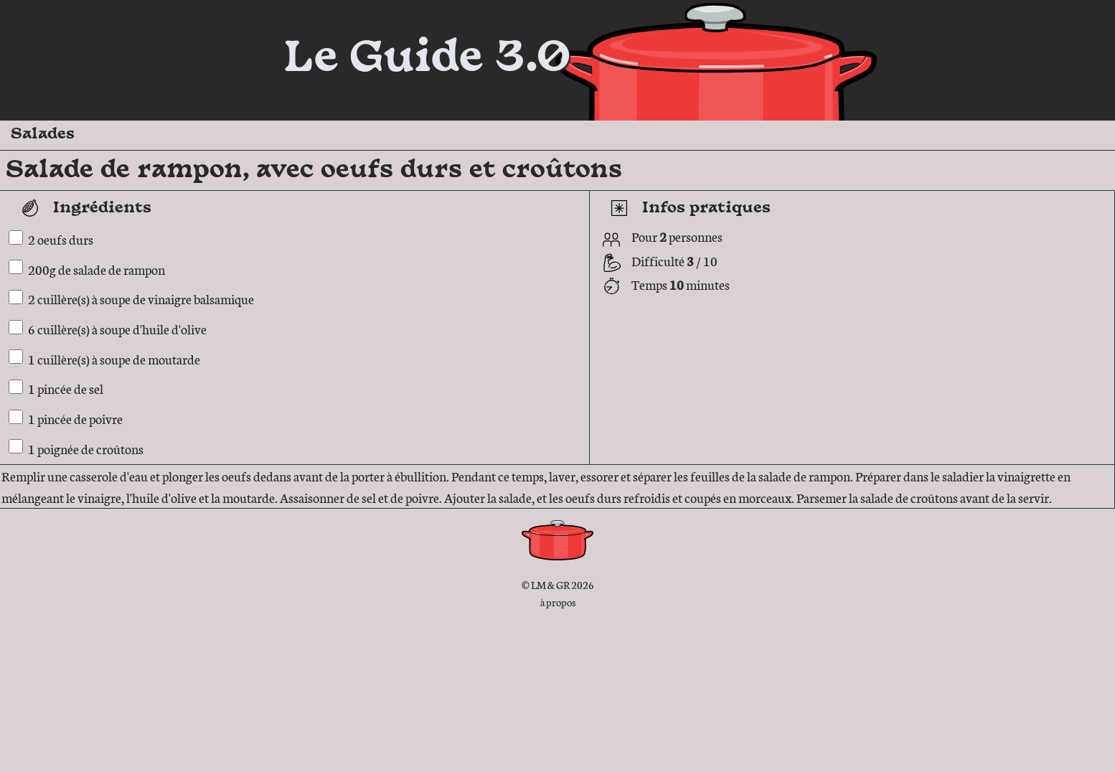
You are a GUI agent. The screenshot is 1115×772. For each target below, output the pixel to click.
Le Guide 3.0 (426, 60)
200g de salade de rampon (96, 268)
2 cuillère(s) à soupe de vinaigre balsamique (141, 298)
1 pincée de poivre (75, 418)
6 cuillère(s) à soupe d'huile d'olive (117, 328)
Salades (43, 134)
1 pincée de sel (65, 388)
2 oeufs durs (60, 239)
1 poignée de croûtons (86, 447)
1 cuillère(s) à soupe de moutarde (114, 358)
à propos (557, 602)
